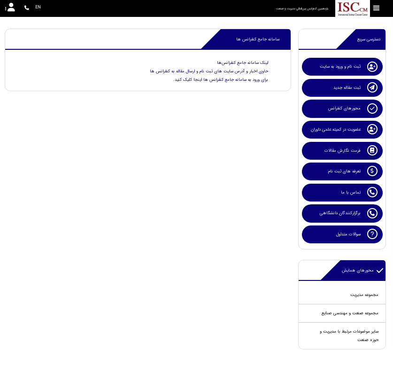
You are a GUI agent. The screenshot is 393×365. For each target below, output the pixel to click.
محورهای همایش (362, 270)
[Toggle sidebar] (376, 8)
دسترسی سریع (368, 39)
